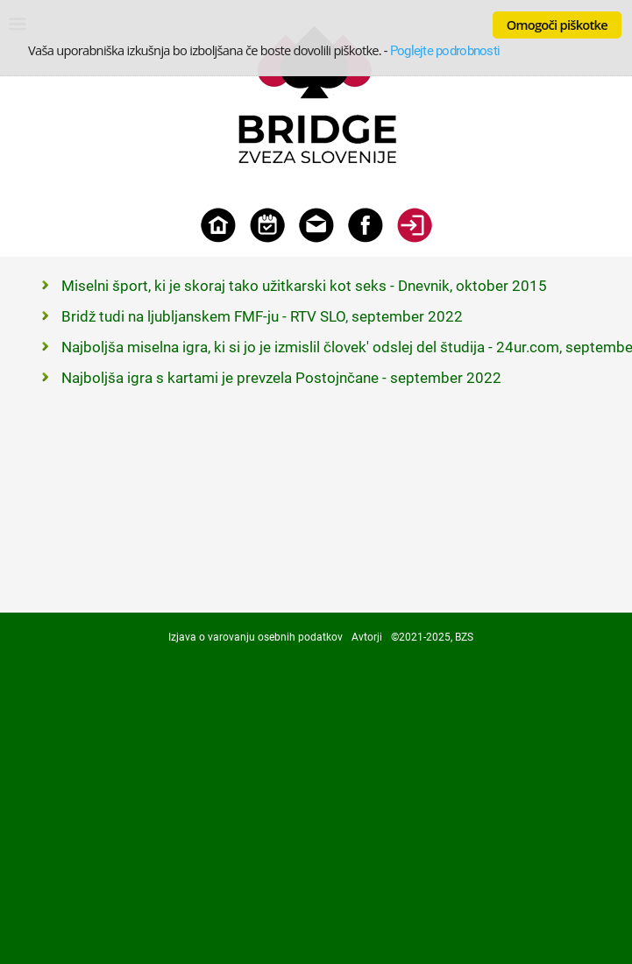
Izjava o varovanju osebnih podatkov (255, 637)
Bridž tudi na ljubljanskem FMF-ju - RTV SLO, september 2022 (262, 316)
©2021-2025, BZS (432, 637)
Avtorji (367, 637)
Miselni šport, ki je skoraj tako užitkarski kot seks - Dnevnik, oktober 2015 (304, 285)
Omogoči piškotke (557, 24)
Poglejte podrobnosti (445, 51)
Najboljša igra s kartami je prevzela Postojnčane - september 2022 (281, 377)
